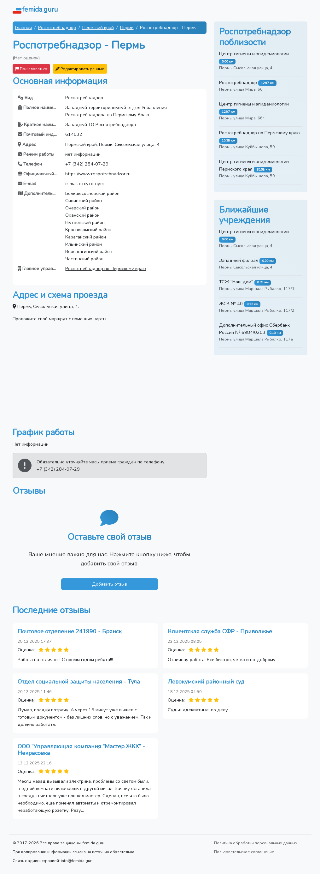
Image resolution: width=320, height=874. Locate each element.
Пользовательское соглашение (244, 851)
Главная (23, 27)
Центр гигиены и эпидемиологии (254, 54)
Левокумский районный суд (206, 681)
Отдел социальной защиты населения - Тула (79, 681)
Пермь (127, 27)
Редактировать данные (79, 68)
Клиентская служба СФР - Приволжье (220, 631)
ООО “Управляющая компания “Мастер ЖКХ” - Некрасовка (81, 750)
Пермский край (98, 27)
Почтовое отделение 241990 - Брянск (70, 631)
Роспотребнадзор (57, 27)
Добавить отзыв (109, 584)
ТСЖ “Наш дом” (236, 282)
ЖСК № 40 (231, 303)
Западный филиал (238, 260)
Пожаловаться (31, 68)
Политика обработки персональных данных (255, 843)
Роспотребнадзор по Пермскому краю (105, 268)
